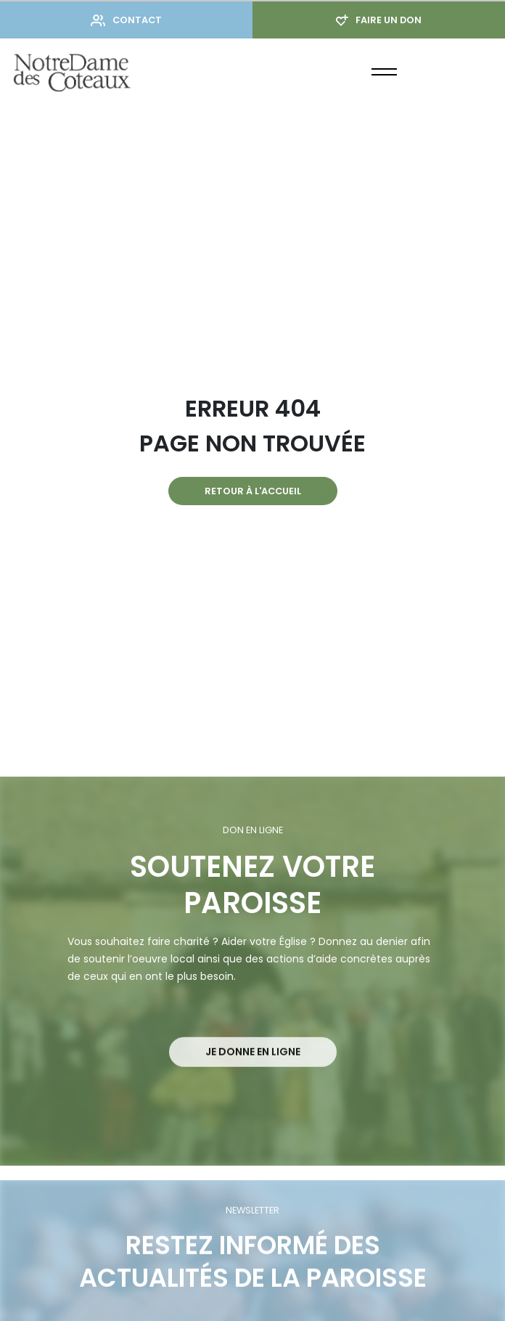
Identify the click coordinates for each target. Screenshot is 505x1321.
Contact (126, 20)
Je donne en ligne (252, 1068)
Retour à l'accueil (253, 491)
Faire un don (379, 20)
